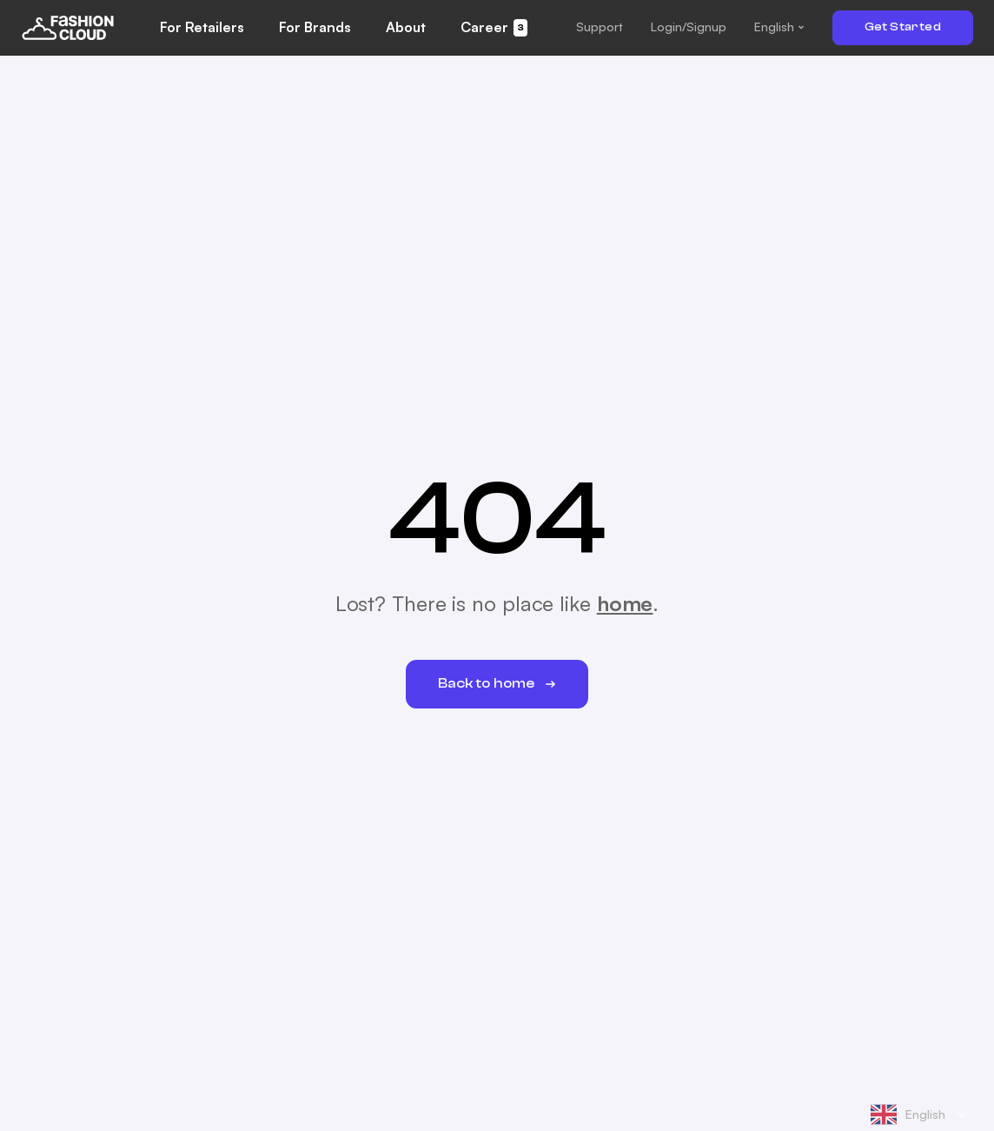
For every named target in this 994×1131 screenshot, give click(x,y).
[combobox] (919, 1114)
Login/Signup (688, 26)
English (908, 1114)
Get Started (903, 27)
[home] (68, 27)
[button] (599, 27)
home (625, 603)
